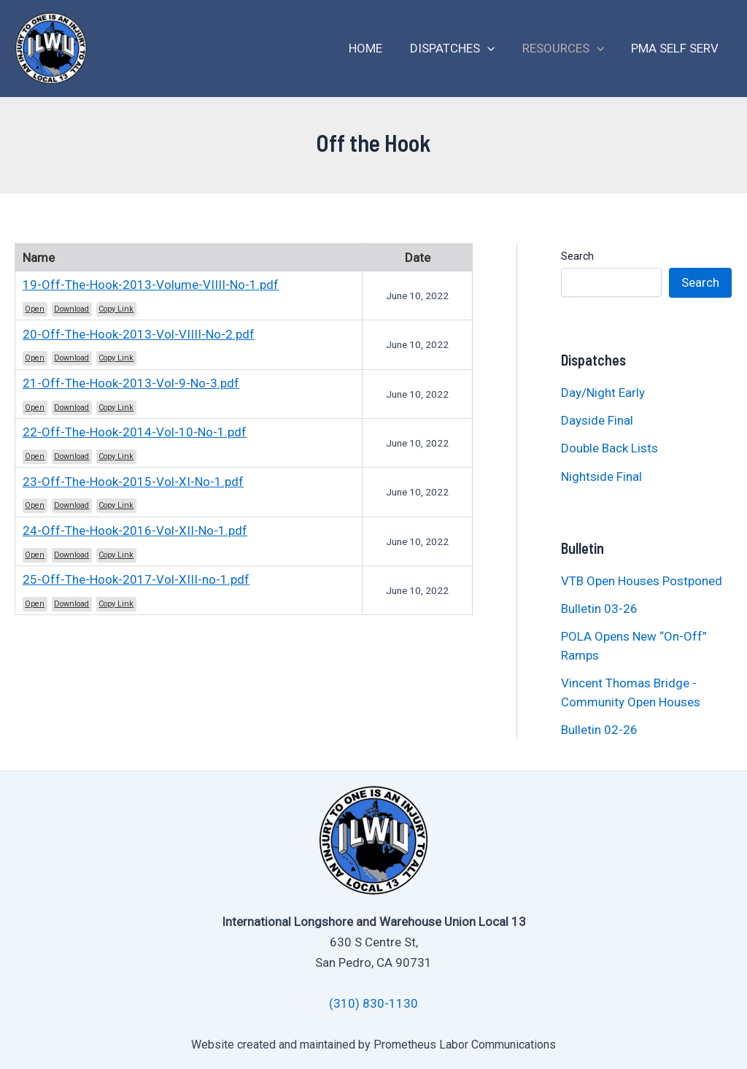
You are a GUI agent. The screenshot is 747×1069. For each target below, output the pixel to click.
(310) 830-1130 (373, 1003)
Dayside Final (597, 420)
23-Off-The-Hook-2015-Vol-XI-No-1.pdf (133, 481)
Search (577, 256)
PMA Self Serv (676, 48)
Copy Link (115, 309)
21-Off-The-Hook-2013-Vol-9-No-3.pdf (131, 383)
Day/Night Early (603, 392)
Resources (567, 48)
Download (71, 309)
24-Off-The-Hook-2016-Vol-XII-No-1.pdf (135, 530)
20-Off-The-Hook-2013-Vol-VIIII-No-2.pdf (139, 334)
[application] (494, 48)
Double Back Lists (611, 448)
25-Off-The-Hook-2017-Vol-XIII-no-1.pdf (136, 579)
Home (375, 48)
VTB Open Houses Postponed (641, 581)
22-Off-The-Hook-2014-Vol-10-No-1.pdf (135, 432)
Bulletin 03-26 (599, 608)
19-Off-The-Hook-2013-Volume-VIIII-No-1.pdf (151, 284)
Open (34, 309)
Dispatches (459, 48)
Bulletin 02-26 (599, 729)
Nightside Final (601, 476)
